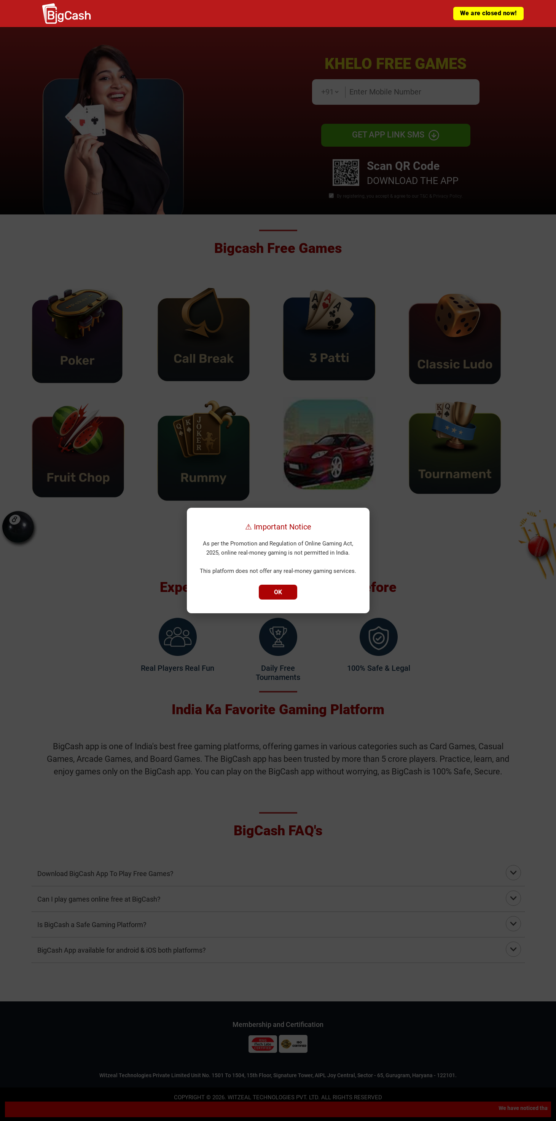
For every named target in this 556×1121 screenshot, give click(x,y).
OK (278, 592)
